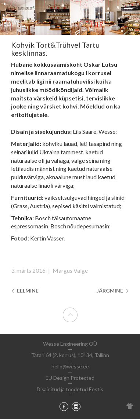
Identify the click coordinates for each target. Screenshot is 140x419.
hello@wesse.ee (70, 366)
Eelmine (25, 290)
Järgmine (113, 290)
